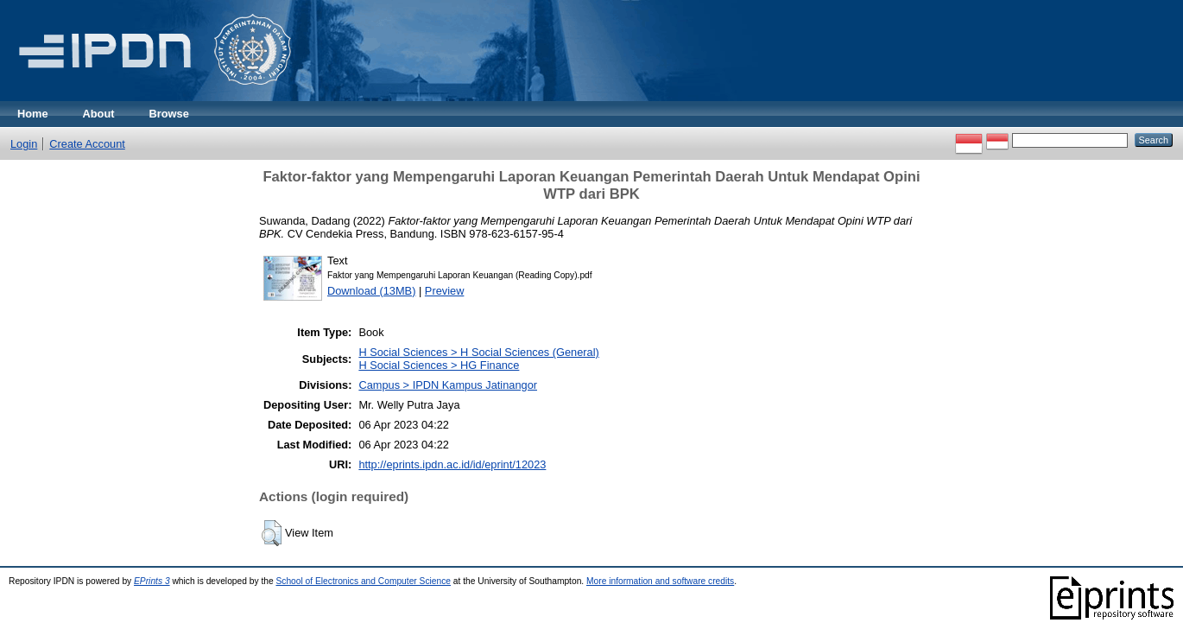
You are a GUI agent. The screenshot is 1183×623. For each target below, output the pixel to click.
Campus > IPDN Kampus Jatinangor (447, 384)
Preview (445, 290)
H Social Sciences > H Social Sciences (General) (478, 352)
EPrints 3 (152, 581)
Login (23, 143)
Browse (169, 113)
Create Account (87, 143)
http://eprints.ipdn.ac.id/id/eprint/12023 (452, 464)
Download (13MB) (371, 290)
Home (32, 113)
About (99, 113)
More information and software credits (660, 581)
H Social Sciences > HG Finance (438, 365)
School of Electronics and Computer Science (363, 581)
